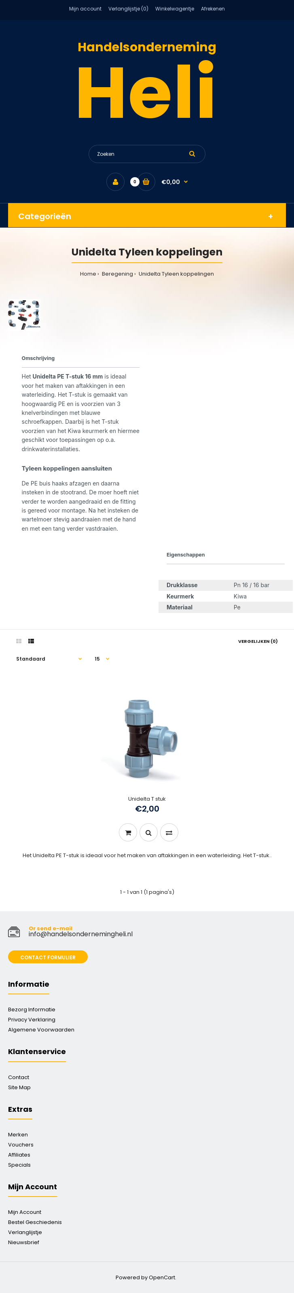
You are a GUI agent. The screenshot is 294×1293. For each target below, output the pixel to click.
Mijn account (85, 8)
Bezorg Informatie (31, 1009)
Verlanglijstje (25, 1232)
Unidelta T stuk (147, 799)
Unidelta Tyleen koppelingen (175, 274)
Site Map (19, 1087)
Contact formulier (48, 957)
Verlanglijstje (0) (128, 8)
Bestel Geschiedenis (35, 1222)
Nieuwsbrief (23, 1242)
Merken (18, 1134)
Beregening (117, 274)
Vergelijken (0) (258, 641)
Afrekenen (213, 8)
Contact (18, 1077)
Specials (19, 1165)
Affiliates (19, 1155)
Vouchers (21, 1145)
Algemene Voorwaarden (41, 1030)
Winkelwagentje (174, 8)
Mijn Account (24, 1212)
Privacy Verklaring (31, 1019)
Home (88, 274)
